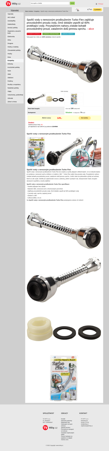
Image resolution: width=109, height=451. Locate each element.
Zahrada (10, 98)
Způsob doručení (65, 427)
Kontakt (63, 419)
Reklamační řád (65, 422)
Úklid (9, 74)
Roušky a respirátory (14, 84)
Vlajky (9, 91)
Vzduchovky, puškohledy (15, 95)
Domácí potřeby (13, 27)
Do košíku (84, 118)
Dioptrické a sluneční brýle (14, 32)
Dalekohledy (11, 24)
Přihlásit (100, 4)
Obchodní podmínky (66, 420)
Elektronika (11, 36)
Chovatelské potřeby (14, 50)
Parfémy (10, 81)
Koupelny (36, 11)
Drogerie (10, 43)
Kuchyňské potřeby (14, 67)
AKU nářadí (11, 17)
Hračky (10, 54)
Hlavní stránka (29, 11)
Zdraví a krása (12, 101)
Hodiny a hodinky (13, 47)
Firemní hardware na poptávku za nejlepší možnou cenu (66, 438)
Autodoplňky (11, 21)
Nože (9, 71)
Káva (9, 57)
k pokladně (97, 9)
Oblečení (10, 77)
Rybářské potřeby (13, 88)
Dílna (9, 40)
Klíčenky (10, 64)
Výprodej (15, 10)
